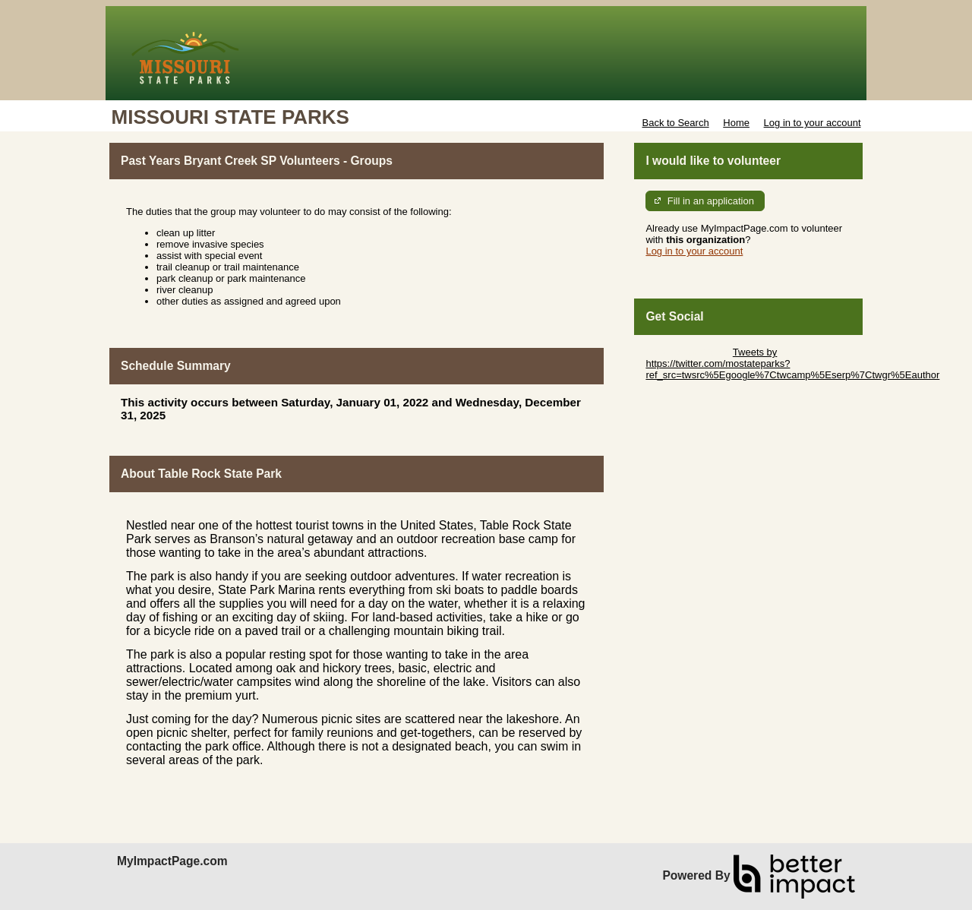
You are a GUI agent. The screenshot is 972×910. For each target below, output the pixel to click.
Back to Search (675, 122)
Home (736, 122)
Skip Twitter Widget (687, 352)
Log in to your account (812, 122)
